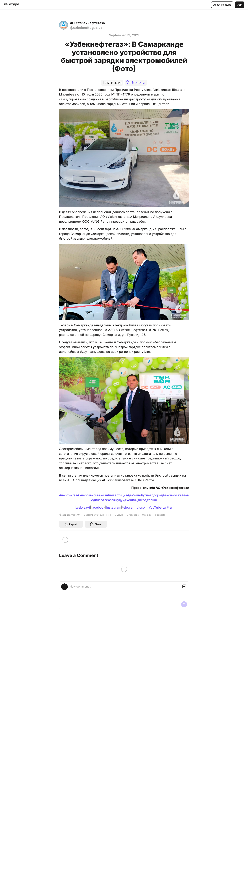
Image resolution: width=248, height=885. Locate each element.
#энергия (84, 495)
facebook (98, 507)
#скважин (99, 495)
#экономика (172, 495)
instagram (113, 507)
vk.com (142, 507)
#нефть (64, 495)
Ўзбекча (136, 83)
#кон (128, 500)
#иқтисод (139, 500)
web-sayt (83, 507)
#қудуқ (118, 500)
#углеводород (152, 495)
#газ (73, 495)
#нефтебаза (104, 500)
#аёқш (152, 500)
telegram (128, 507)
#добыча (134, 495)
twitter (167, 507)
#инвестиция (117, 495)
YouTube (155, 507)
